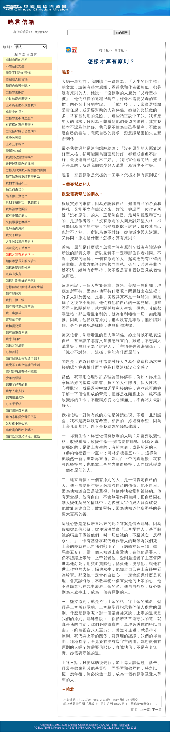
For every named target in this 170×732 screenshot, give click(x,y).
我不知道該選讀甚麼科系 (23, 176)
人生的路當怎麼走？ (20, 241)
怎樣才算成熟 (15, 345)
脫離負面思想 (15, 228)
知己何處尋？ (15, 189)
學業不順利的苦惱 (18, 73)
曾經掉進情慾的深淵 (20, 163)
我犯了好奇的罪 (17, 384)
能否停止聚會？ (17, 196)
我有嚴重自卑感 (17, 332)
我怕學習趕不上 (17, 183)
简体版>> (120, 50)
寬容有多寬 (13, 274)
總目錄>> (41, 32)
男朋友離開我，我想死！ (23, 202)
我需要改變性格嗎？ (20, 157)
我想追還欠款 (15, 397)
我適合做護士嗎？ (18, 86)
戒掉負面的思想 (17, 60)
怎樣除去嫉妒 (15, 92)
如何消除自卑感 (17, 410)
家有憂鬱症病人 (17, 215)
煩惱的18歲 (13, 150)
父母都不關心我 (17, 423)
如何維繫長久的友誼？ (21, 261)
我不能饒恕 (13, 293)
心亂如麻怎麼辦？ (18, 99)
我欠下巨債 (13, 235)
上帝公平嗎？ (15, 144)
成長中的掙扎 (15, 112)
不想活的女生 (15, 66)
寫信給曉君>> (22, 32)
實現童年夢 (13, 319)
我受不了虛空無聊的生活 (23, 365)
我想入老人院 (15, 391)
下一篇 (156, 709)
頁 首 (134, 709)
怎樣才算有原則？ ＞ (20, 254)
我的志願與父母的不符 (21, 417)
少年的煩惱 (13, 378)
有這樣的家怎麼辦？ (20, 125)
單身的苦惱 (13, 137)
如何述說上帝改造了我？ (23, 358)
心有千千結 (13, 404)
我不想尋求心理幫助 (20, 306)
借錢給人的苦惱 (17, 79)
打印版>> (105, 50)
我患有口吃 (13, 339)
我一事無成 (13, 313)
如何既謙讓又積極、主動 (23, 436)
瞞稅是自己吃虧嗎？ (20, 430)
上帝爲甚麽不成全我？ (21, 105)
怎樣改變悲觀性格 (18, 267)
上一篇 (145, 709)
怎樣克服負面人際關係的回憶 (26, 170)
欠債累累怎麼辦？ (18, 222)
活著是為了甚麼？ (18, 248)
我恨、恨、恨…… (18, 300)
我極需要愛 (13, 326)
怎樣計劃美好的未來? (20, 280)
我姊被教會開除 (17, 209)
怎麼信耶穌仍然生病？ (21, 131)
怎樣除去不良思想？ (20, 118)
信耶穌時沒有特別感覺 (21, 371)
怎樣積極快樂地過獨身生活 (24, 287)
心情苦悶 (12, 352)
